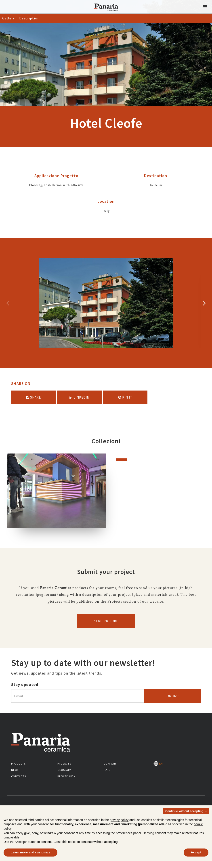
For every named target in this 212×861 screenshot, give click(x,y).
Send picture (106, 621)
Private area (66, 776)
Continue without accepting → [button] (186, 811)
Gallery (8, 18)
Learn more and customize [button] (30, 852)
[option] (106, 303)
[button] (205, 6)
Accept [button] (196, 852)
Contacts (18, 776)
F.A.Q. (108, 769)
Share (33, 397)
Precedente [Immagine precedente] (8, 303)
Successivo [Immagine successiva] (204, 303)
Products (18, 763)
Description (29, 18)
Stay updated (24, 684)
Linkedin (79, 397)
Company (110, 763)
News (15, 769)
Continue (172, 696)
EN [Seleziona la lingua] (158, 763)
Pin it (125, 397)
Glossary (64, 769)
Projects (64, 763)
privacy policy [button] (119, 820)
